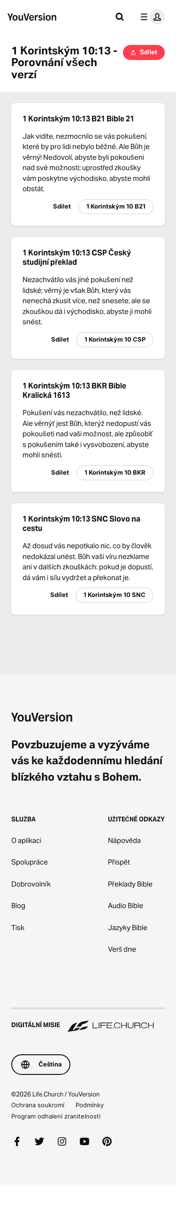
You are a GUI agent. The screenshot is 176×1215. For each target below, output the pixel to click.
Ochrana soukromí (37, 1105)
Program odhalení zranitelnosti (55, 1116)
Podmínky (90, 1105)
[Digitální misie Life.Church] (88, 1020)
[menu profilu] (150, 16)
